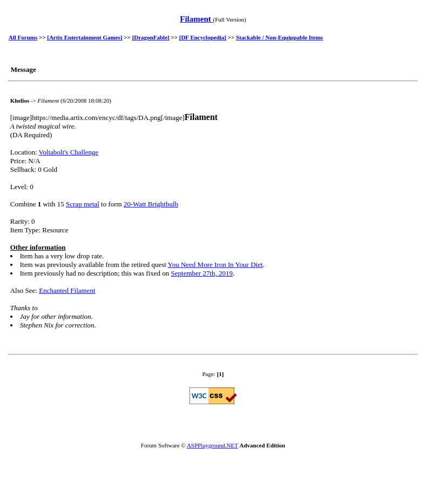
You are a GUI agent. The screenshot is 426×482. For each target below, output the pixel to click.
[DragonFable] (151, 37)
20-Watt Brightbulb (151, 204)
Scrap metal (82, 204)
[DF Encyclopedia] (202, 37)
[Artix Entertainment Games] (84, 37)
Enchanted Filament (67, 290)
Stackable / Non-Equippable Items (279, 37)
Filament (196, 19)
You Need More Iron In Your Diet (215, 264)
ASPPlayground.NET (212, 445)
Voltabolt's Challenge (69, 152)
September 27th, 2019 (202, 273)
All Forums (23, 37)
